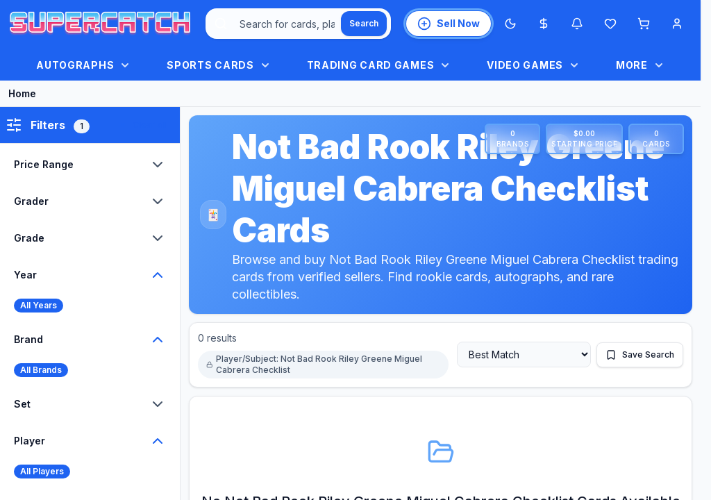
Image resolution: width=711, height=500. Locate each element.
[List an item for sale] (448, 24)
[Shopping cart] (643, 23)
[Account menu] (677, 23)
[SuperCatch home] (100, 24)
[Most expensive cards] (543, 23)
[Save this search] (639, 354)
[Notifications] (577, 23)
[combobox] (298, 23)
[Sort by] (524, 354)
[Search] (364, 23)
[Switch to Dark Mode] (510, 23)
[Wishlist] (610, 23)
